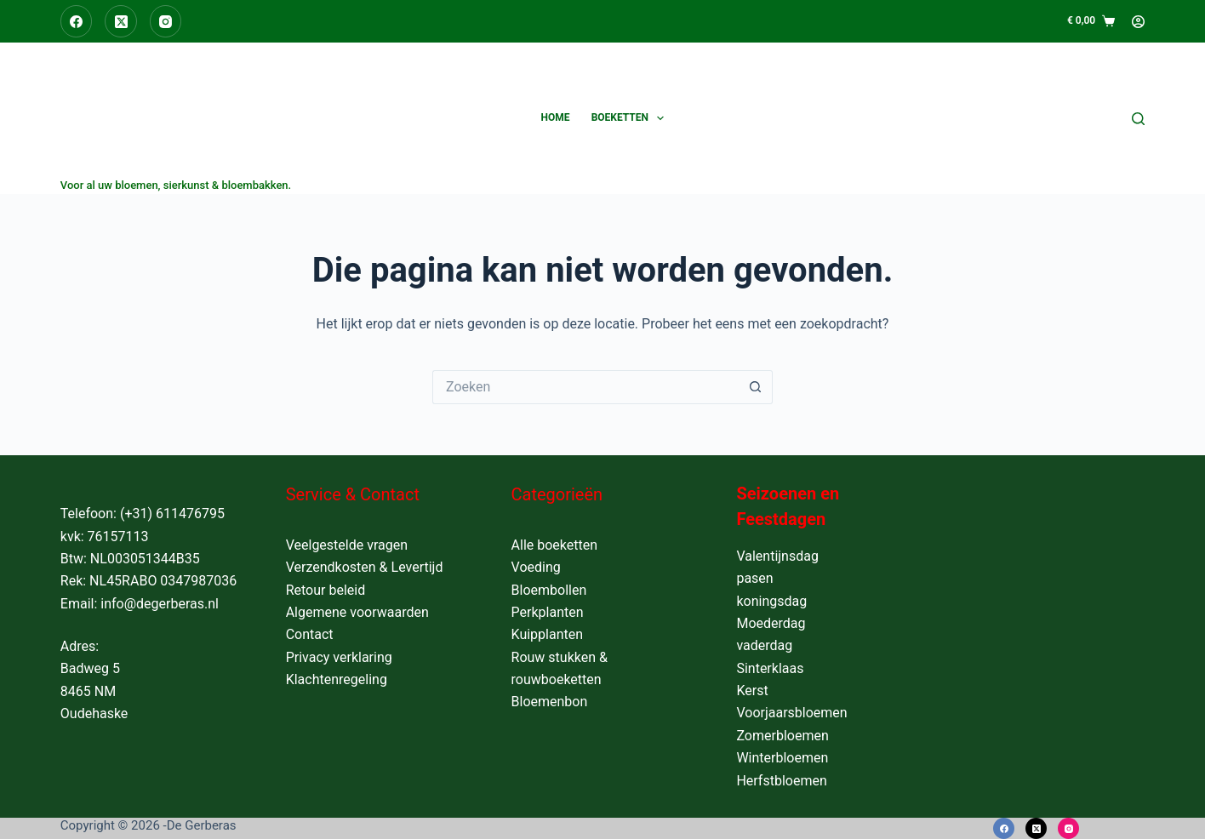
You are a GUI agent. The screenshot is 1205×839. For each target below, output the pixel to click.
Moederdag (770, 623)
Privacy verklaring (339, 657)
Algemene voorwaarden (357, 612)
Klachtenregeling (336, 679)
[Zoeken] (1138, 118)
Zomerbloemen (782, 736)
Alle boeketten (554, 545)
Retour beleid (326, 590)
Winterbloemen (782, 758)
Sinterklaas (769, 668)
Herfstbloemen (781, 781)
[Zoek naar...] (585, 387)
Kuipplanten (547, 634)
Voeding (536, 567)
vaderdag (764, 645)
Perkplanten (547, 612)
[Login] (1138, 21)
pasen (754, 578)
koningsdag (771, 601)
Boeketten (631, 118)
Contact (310, 634)
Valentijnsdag (777, 556)
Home (555, 117)
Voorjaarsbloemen (791, 713)
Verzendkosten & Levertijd (364, 567)
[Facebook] (76, 21)
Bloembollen (549, 590)
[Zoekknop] (756, 387)
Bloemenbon (549, 701)
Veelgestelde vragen (347, 545)
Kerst (752, 690)
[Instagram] (166, 21)
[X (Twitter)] (121, 21)
